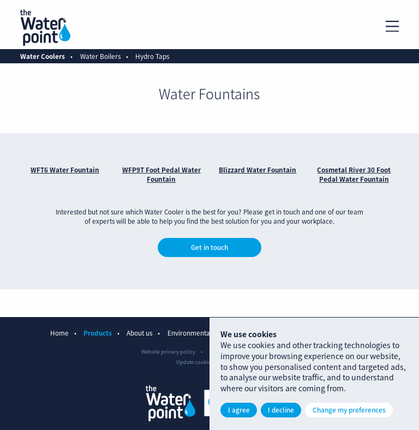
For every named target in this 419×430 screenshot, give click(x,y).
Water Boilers (100, 56)
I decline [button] (281, 409)
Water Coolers (42, 56)
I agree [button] (239, 409)
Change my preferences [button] (349, 409)
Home (59, 332)
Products (97, 332)
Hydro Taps (152, 56)
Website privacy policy (168, 351)
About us (139, 332)
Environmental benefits (202, 332)
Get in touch (209, 247)
